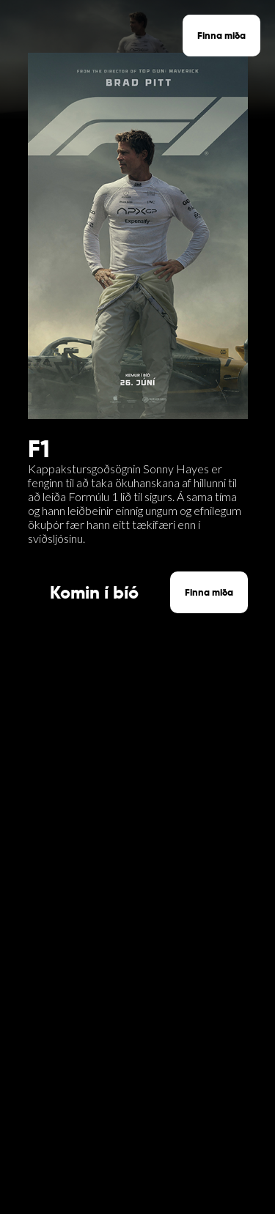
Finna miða (221, 35)
